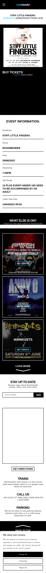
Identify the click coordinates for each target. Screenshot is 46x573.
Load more (22, 368)
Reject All (23, 568)
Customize (23, 561)
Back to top (23, 528)
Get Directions (23, 469)
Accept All (23, 554)
